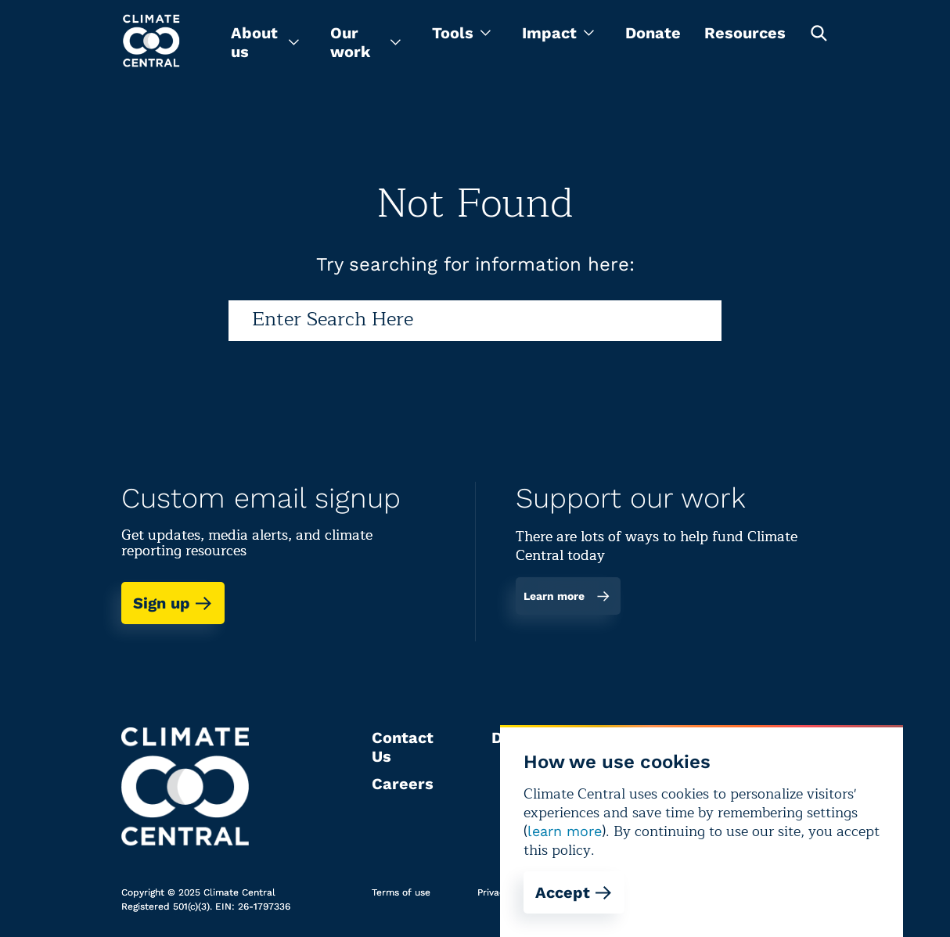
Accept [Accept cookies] (574, 892)
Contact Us (403, 747)
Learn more (567, 596)
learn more (564, 831)
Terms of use (401, 892)
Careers (403, 783)
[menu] (265, 42)
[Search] (475, 320)
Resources (745, 32)
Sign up (173, 603)
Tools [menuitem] (461, 32)
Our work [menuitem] (365, 42)
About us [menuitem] (265, 42)
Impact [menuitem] (558, 32)
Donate (653, 32)
